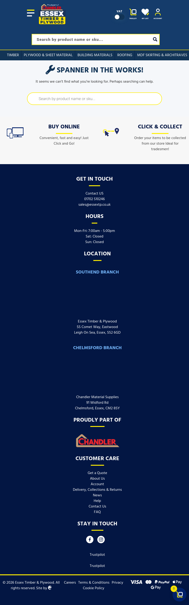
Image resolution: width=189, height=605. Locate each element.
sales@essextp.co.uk (94, 205)
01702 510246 (94, 199)
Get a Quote (97, 473)
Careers (70, 583)
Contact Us (97, 507)
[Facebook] (90, 541)
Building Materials (95, 55)
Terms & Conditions (93, 583)
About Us (97, 479)
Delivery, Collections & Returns (97, 490)
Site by (43, 588)
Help (97, 501)
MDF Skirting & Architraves (162, 55)
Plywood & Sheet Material (48, 55)
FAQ (97, 512)
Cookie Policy (93, 588)
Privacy (117, 583)
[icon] (15, 132)
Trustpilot (97, 555)
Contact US (94, 194)
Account (97, 484)
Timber (13, 55)
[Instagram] (101, 541)
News (97, 495)
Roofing (124, 55)
